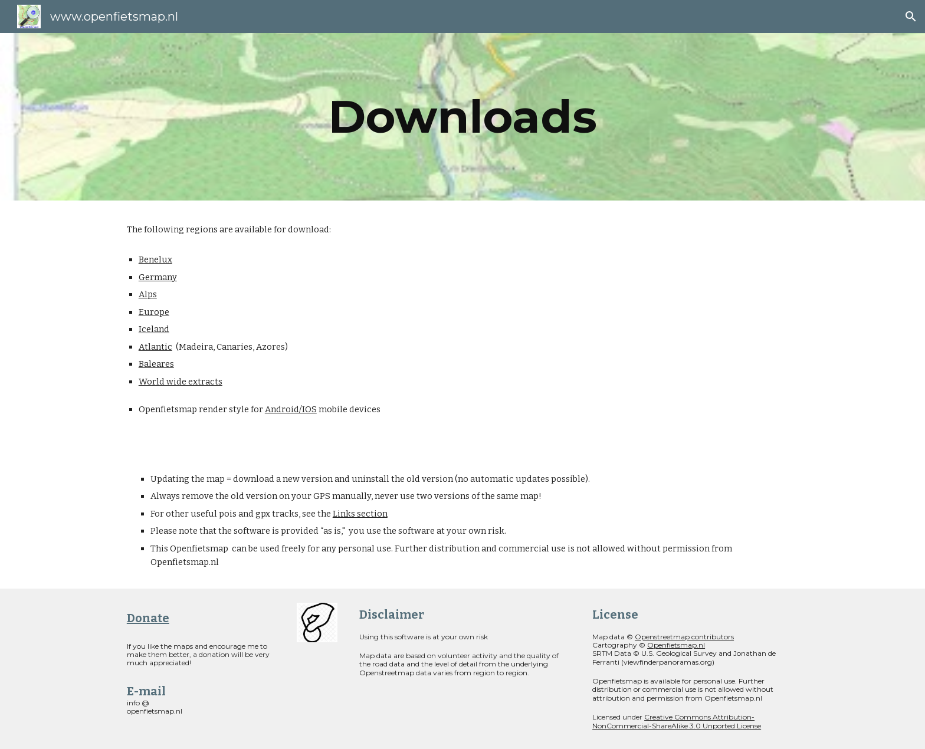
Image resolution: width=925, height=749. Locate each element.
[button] (911, 16)
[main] (462, 116)
